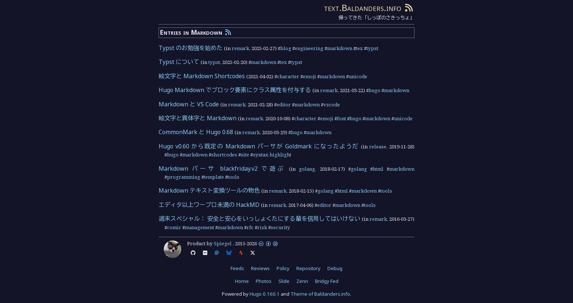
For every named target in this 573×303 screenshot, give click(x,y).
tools (233, 177)
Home (242, 281)
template (214, 177)
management (199, 227)
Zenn (302, 281)
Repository (308, 268)
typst (372, 48)
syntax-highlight (272, 154)
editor (284, 104)
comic (174, 227)
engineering (309, 48)
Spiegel (223, 243)
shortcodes (224, 154)
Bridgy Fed (326, 281)
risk (262, 227)
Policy (283, 268)
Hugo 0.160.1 (265, 294)
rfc (250, 227)
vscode (331, 104)
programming (183, 177)
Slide (283, 281)
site (245, 154)
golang (307, 169)
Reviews (260, 268)
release (377, 146)
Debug (334, 268)
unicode (358, 76)
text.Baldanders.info (362, 7)
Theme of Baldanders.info (320, 294)
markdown (339, 48)
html (378, 169)
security (280, 227)
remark (240, 48)
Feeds (237, 268)
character (288, 76)
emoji (309, 76)
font (341, 118)
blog (285, 48)
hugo (374, 90)
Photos (264, 281)
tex (359, 48)
